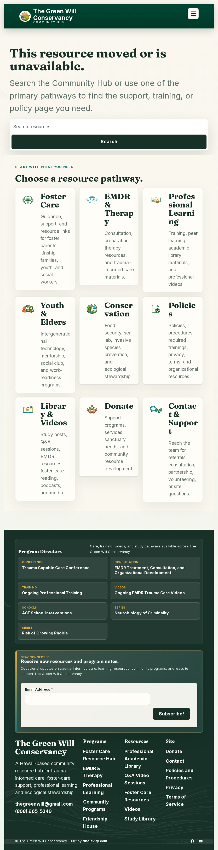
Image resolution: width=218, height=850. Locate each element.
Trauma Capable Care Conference (56, 567)
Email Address (39, 689)
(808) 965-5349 (33, 811)
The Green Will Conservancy (54, 14)
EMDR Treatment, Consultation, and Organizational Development (149, 570)
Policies (182, 309)
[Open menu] (193, 13)
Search (109, 141)
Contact (175, 761)
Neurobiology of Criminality (141, 613)
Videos (132, 809)
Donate (119, 406)
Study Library (140, 819)
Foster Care (53, 200)
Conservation (119, 309)
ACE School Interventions (47, 613)
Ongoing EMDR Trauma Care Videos (149, 593)
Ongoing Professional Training (52, 593)
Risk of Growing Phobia (45, 633)
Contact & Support (183, 418)
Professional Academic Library (138, 759)
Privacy (174, 787)
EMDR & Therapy (119, 209)
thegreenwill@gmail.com (44, 804)
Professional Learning (181, 209)
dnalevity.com (95, 841)
